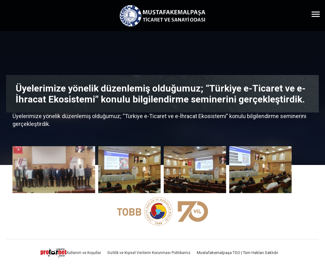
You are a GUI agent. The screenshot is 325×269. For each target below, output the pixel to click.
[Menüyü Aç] (315, 14)
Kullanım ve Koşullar (83, 253)
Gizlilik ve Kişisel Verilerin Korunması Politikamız (149, 253)
